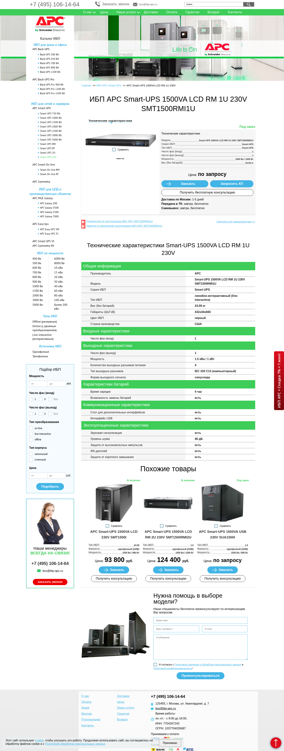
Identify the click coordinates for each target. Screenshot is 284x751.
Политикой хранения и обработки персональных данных (208, 664)
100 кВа (59, 300)
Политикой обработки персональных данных (75, 743)
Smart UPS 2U (47, 152)
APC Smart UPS (41, 108)
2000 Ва (37, 295)
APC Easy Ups (40, 224)
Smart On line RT (49, 174)
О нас (87, 12)
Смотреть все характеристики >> (235, 221)
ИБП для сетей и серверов (50, 104)
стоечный (40, 459)
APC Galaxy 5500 (49, 212)
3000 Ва (37, 300)
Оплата (171, 12)
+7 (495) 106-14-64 (55, 4)
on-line (38, 428)
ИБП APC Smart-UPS (108, 85)
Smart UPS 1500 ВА (51, 122)
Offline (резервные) (44, 321)
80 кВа (58, 295)
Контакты (235, 12)
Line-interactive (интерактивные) (42, 337)
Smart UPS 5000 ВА (51, 139)
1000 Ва (37, 286)
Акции (85, 707)
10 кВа (58, 267)
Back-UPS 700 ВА (49, 63)
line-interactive (43, 433)
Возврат (214, 12)
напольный (41, 454)
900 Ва (36, 281)
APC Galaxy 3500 (49, 207)
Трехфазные (40, 356)
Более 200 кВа (60, 306)
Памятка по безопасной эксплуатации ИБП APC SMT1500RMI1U (124, 225)
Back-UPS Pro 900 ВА (51, 84)
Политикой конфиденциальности (172, 668)
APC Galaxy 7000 (49, 216)
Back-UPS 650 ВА (49, 58)
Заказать (188, 184)
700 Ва (36, 272)
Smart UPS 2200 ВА (51, 131)
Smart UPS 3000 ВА (51, 135)
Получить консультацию (114, 578)
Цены (104, 12)
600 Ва (36, 267)
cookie (39, 740)
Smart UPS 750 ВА (50, 113)
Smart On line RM (49, 169)
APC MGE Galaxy (42, 198)
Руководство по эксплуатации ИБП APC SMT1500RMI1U (119, 221)
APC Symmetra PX (43, 245)
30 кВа (58, 281)
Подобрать (50, 486)
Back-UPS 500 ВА (49, 54)
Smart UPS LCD (48, 157)
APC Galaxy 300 (48, 203)
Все (56, 399)
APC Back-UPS (41, 49)
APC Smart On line (43, 164)
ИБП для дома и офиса (50, 45)
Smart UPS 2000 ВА (51, 126)
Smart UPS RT (47, 148)
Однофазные (40, 351)
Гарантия (192, 12)
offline (38, 439)
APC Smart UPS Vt (43, 241)
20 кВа (58, 277)
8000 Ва (59, 263)
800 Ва (36, 277)
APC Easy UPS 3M (49, 229)
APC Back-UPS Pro (43, 79)
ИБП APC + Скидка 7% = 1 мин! (279, 380)
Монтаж (86, 713)
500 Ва (36, 263)
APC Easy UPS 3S (49, 233)
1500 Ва (37, 290)
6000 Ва (59, 258)
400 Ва (36, 258)
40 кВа (58, 286)
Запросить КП (232, 184)
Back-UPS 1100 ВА (50, 72)
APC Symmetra (41, 181)
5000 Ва (37, 304)
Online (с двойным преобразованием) (44, 328)
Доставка (151, 12)
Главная (86, 85)
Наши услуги (126, 12)
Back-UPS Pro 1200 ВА (52, 89)
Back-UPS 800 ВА (49, 67)
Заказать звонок (115, 4)
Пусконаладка (90, 719)
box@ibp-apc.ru (148, 4)
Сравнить (123, 149)
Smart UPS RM (48, 144)
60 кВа (58, 290)
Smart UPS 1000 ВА (51, 117)
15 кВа (58, 272)
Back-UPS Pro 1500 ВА (52, 93)
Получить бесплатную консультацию (207, 192)
